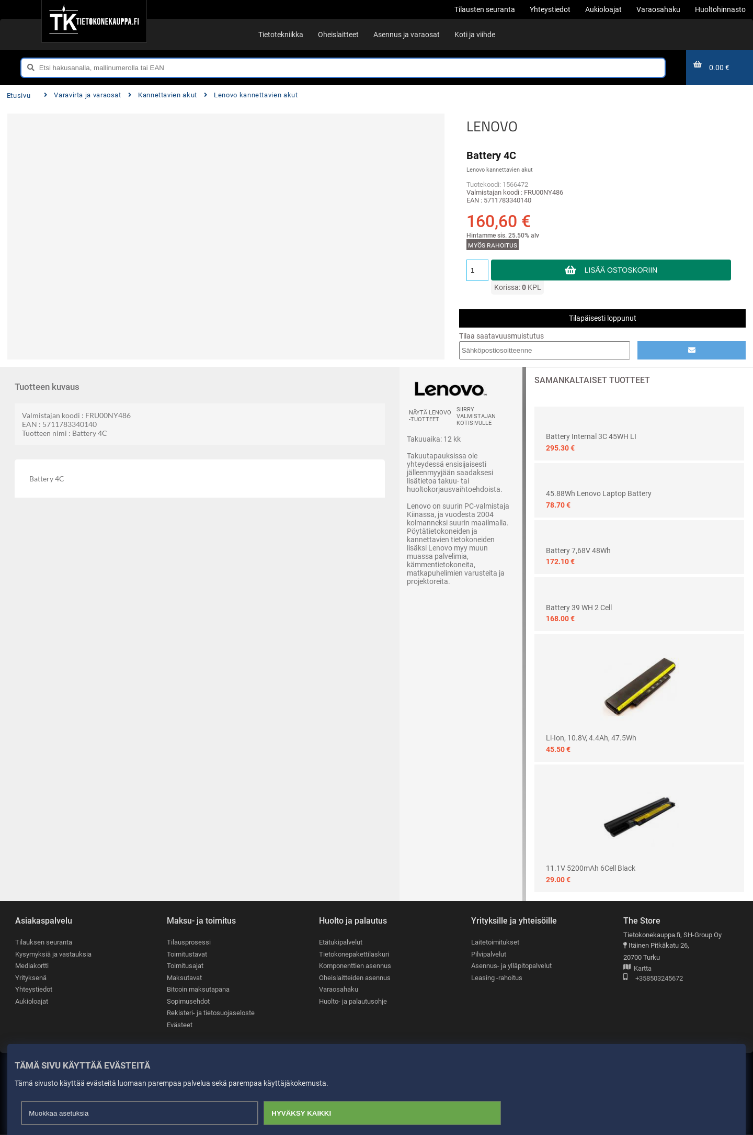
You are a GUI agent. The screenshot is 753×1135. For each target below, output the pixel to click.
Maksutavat (184, 978)
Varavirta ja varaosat (82, 95)
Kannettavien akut (162, 95)
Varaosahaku (338, 990)
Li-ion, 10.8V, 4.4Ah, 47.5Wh (591, 738)
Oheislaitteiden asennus (355, 978)
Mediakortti (32, 966)
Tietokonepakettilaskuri (354, 954)
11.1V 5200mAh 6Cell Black (590, 868)
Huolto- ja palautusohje (353, 1002)
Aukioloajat (31, 1002)
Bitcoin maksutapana (198, 990)
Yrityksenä (31, 978)
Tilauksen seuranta (43, 942)
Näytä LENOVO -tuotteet (430, 416)
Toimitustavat (187, 954)
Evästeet (179, 1025)
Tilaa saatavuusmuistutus (501, 336)
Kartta (637, 969)
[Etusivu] (94, 21)
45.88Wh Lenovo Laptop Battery (599, 493)
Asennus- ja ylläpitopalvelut (511, 966)
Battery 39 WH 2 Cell (579, 607)
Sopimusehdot (188, 1002)
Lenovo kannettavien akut (251, 95)
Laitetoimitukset (495, 942)
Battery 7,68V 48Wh (578, 550)
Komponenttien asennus (355, 966)
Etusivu (18, 95)
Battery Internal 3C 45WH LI (591, 436)
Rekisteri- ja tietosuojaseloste (211, 1013)
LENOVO (492, 126)
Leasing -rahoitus (496, 978)
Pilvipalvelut (488, 954)
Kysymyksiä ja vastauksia (53, 954)
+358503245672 (653, 979)
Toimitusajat (185, 966)
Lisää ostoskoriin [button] (621, 270)
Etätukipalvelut (340, 942)
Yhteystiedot (33, 990)
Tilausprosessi (189, 942)
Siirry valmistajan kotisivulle (476, 416)
